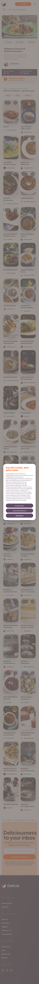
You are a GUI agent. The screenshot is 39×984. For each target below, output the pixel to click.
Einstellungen (19, 506)
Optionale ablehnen (19, 511)
